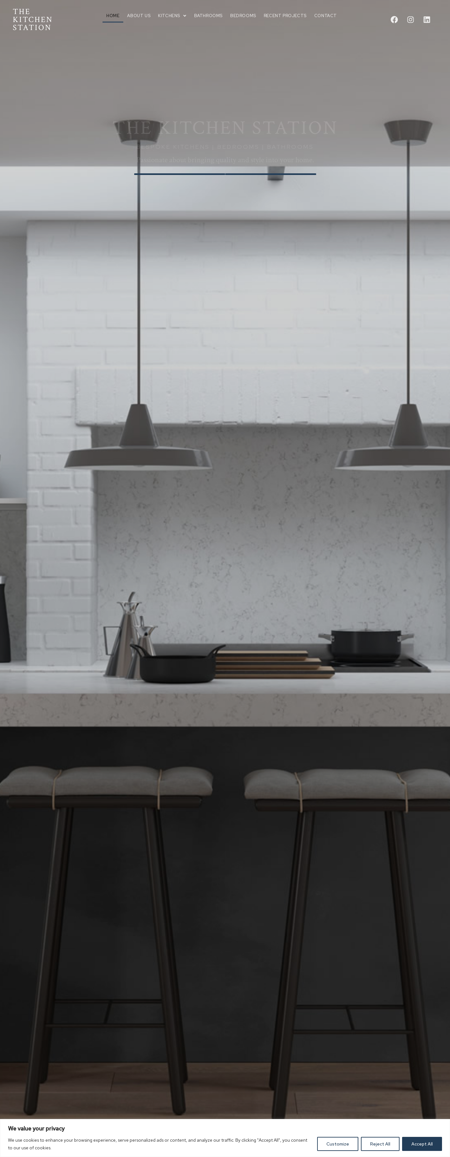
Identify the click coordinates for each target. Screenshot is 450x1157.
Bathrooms (208, 9)
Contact (325, 9)
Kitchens (172, 9)
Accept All (422, 1144)
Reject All (380, 1144)
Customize (337, 1144)
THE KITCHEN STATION (33, 19)
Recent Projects (285, 9)
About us (138, 9)
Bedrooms (243, 9)
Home (112, 9)
